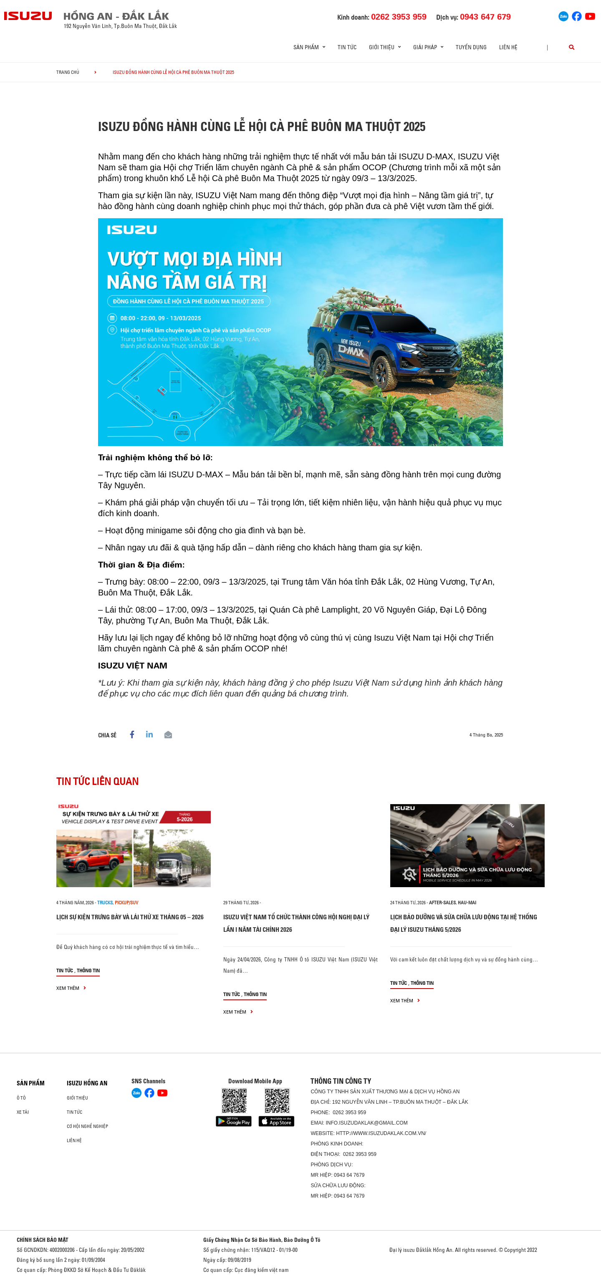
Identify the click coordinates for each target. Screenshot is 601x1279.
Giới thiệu (77, 1098)
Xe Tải (23, 1112)
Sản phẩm (31, 1083)
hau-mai (467, 903)
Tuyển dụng (471, 47)
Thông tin (88, 970)
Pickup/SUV (126, 903)
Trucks (105, 903)
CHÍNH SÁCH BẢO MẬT (42, 1239)
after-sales (442, 903)
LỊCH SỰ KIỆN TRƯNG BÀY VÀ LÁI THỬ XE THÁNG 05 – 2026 (130, 917)
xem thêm (71, 988)
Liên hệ (508, 47)
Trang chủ (67, 72)
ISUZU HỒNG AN (87, 1083)
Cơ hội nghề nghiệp (87, 1126)
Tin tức (347, 47)
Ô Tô (21, 1098)
